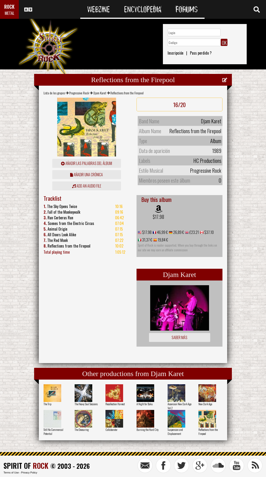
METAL (9, 13)
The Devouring (82, 430)
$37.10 (209, 232)
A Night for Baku (145, 404)
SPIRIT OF (26, 465)
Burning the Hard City (148, 430)
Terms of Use (11, 472)
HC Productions (207, 160)
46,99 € (162, 232)
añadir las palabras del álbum (86, 163)
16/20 (179, 104)
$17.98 (158, 216)
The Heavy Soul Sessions (86, 404)
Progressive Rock (79, 92)
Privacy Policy (29, 472)
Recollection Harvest (115, 404)
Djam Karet (99, 92)
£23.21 (194, 232)
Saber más (179, 337)
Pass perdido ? (201, 53)
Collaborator (111, 430)
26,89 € (178, 232)
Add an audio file (86, 186)
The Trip (47, 404)
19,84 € (162, 240)
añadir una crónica (86, 174)
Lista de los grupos (54, 92)
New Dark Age (205, 404)
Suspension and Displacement (175, 432)
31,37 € (146, 240)
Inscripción (175, 53)
